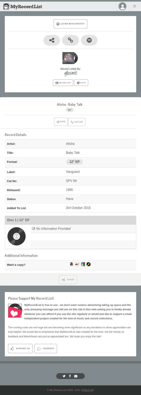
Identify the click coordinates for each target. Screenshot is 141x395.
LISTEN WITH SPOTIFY (70, 24)
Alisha (61, 104)
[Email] (76, 376)
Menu (134, 6)
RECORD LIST (63, 83)
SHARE (68, 279)
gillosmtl (70, 73)
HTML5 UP (87, 390)
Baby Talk (75, 104)
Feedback (45, 348)
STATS (81, 83)
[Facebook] (70, 376)
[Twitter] (65, 376)
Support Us (20, 348)
